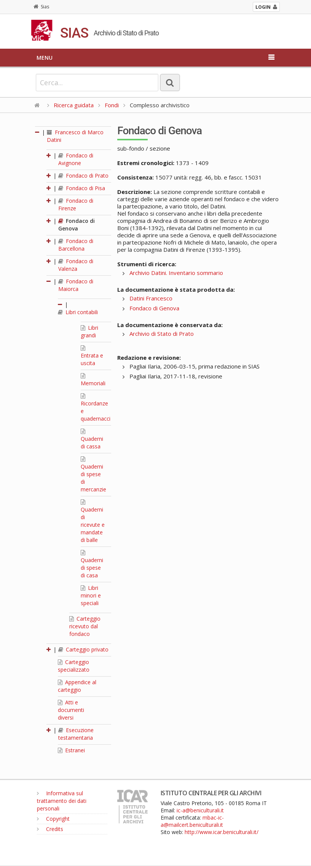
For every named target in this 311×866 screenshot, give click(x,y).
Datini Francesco (150, 298)
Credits (50, 829)
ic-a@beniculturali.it (200, 810)
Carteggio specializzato (73, 665)
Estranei (71, 750)
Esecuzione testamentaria (76, 733)
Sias (41, 6)
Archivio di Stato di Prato (161, 333)
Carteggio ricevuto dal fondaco (84, 626)
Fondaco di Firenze (75, 204)
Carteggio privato (83, 649)
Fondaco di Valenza (75, 264)
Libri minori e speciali (91, 595)
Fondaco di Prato (83, 175)
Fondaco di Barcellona (75, 244)
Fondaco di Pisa (81, 188)
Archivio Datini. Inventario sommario (176, 272)
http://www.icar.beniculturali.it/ (221, 832)
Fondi (112, 105)
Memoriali (93, 380)
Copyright (53, 818)
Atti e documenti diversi (71, 710)
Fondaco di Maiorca (75, 285)
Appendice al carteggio (77, 685)
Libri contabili (78, 312)
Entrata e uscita (92, 356)
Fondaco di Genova (76, 224)
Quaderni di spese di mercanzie (93, 474)
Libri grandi (89, 331)
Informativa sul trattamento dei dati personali (61, 801)
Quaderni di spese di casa (92, 564)
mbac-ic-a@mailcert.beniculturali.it (192, 821)
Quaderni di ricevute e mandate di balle (93, 521)
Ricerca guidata (74, 105)
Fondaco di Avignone (75, 159)
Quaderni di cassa (92, 439)
